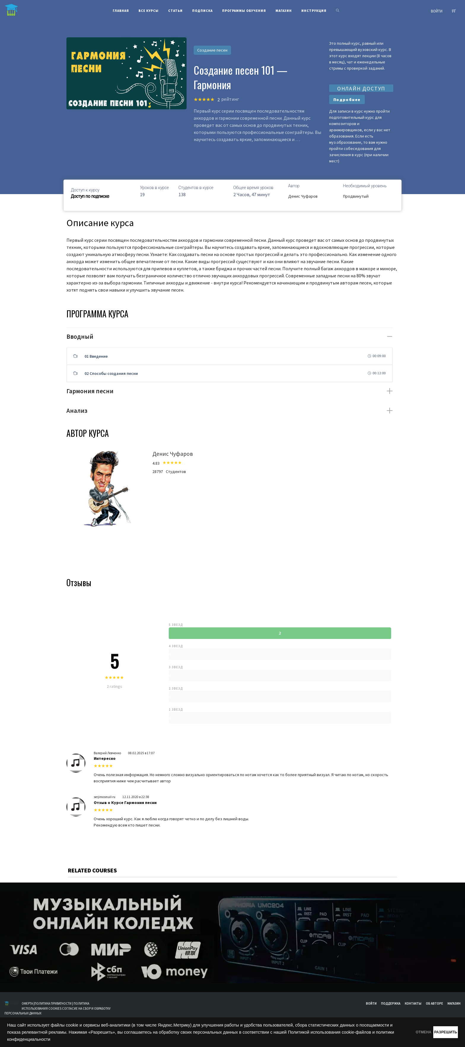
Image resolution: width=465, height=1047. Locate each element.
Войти (371, 1003)
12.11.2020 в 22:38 (135, 797)
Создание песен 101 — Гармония (240, 77)
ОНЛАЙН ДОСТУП (361, 88)
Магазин (454, 1003)
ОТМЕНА (395, 1032)
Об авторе (434, 1003)
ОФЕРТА (28, 1003)
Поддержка (390, 1003)
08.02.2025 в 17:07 (141, 753)
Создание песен (212, 50)
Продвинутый (356, 196)
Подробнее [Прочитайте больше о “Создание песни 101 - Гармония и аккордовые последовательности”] (347, 99)
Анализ (76, 411)
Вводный (79, 337)
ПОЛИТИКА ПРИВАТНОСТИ (52, 1003)
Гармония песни (90, 391)
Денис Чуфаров (303, 196)
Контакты (413, 1003)
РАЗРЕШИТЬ (436, 1032)
